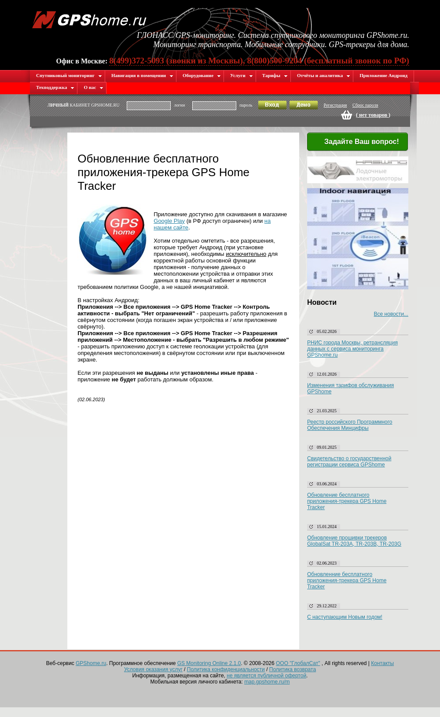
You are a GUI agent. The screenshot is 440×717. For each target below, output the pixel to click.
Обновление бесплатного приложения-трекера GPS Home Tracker (346, 501)
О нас (93, 87)
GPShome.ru (91, 663)
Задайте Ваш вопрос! (356, 142)
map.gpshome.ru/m (267, 682)
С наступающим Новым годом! (344, 617)
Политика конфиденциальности (226, 669)
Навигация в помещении (142, 75)
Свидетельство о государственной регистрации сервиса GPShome (349, 461)
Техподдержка (55, 87)
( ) (373, 115)
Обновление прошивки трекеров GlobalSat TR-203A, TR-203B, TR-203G (354, 541)
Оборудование (202, 75)
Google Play (169, 221)
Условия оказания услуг (153, 669)
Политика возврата (292, 669)
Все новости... (391, 314)
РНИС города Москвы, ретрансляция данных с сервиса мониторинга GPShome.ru (352, 349)
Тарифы (275, 75)
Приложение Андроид (383, 75)
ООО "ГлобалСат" (298, 663)
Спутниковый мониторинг (69, 75)
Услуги (241, 75)
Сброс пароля (365, 105)
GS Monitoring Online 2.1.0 (209, 663)
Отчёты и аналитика (323, 75)
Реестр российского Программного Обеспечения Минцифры (349, 425)
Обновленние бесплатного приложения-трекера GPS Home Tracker (346, 580)
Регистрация (335, 105)
